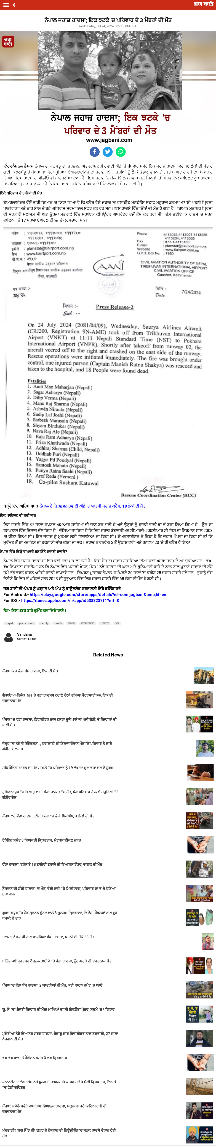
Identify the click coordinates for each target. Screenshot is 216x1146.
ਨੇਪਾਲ (71, 623)
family (44, 623)
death (58, 623)
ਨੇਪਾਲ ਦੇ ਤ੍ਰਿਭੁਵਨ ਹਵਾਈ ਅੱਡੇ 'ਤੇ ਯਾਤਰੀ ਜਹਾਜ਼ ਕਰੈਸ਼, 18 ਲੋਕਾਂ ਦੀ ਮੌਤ (93, 506)
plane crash (26, 623)
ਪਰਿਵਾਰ (105, 623)
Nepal (9, 623)
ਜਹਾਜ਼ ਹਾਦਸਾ (87, 623)
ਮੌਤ (117, 623)
